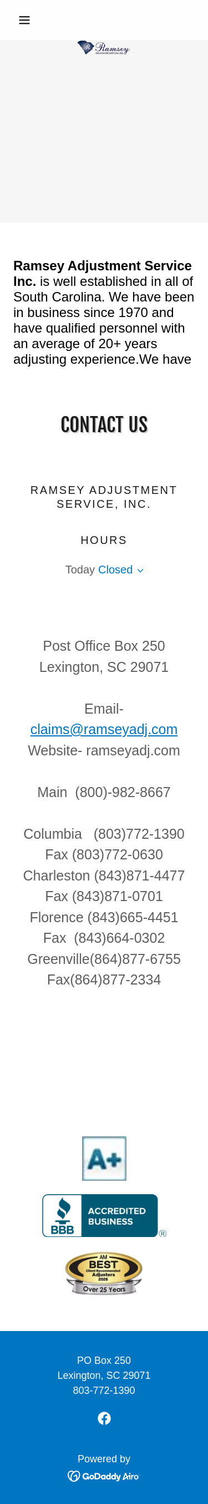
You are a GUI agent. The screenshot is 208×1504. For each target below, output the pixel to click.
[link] (103, 20)
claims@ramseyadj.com (104, 729)
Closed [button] (115, 569)
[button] (26, 20)
